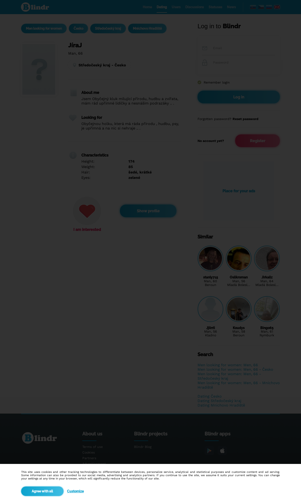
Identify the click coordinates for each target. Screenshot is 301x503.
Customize (75, 491)
